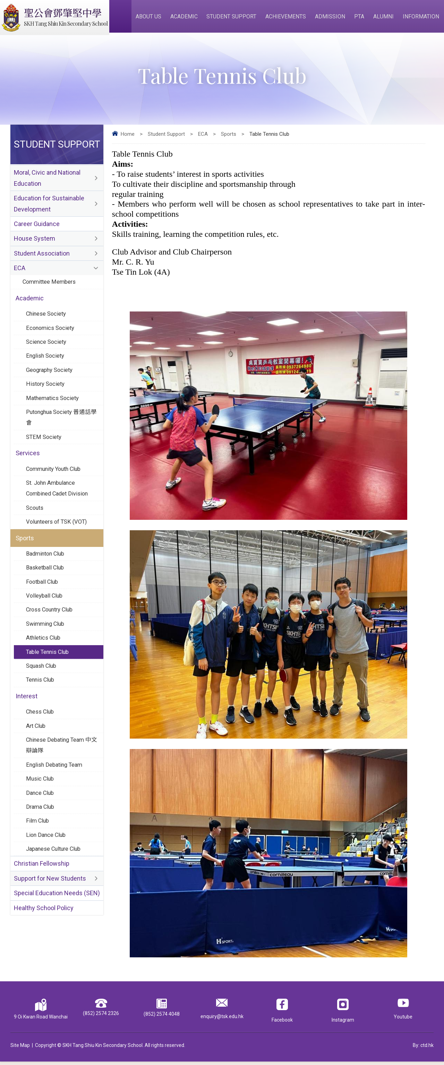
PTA (361, 18)
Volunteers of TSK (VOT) (58, 539)
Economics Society (51, 337)
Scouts (35, 524)
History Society (46, 395)
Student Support (236, 18)
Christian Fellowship (41, 894)
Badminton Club (46, 572)
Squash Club (42, 688)
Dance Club (40, 820)
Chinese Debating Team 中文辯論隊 (60, 771)
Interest (27, 720)
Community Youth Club (55, 484)
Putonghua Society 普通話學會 (60, 431)
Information (421, 18)
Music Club (40, 806)
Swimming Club (46, 645)
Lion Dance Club (47, 864)
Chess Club (40, 736)
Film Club (38, 850)
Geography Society (51, 381)
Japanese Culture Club (55, 879)
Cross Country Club (51, 630)
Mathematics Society (54, 410)
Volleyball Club (45, 616)
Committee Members (50, 289)
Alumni (385, 18)
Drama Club (41, 835)
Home (128, 137)
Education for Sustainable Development (49, 208)
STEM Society (44, 451)
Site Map (20, 1048)
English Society (46, 366)
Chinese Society (47, 322)
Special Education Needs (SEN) (57, 925)
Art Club (36, 751)
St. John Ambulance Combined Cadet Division (59, 504)
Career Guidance (37, 229)
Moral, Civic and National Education (47, 182)
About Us (153, 18)
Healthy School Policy (44, 940)
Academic (188, 18)
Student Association (42, 260)
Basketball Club (46, 586)
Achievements (289, 18)
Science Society (47, 352)
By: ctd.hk (423, 1048)
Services (28, 468)
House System (34, 245)
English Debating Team (55, 791)
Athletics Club (44, 659)
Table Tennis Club (48, 674)
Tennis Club (41, 703)
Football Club (43, 601)
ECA (203, 137)
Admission (333, 18)
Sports (228, 137)
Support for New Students (50, 910)
